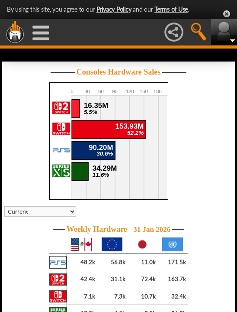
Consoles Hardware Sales (119, 72)
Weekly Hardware (119, 229)
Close (226, 13)
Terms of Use (171, 9)
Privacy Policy (113, 9)
